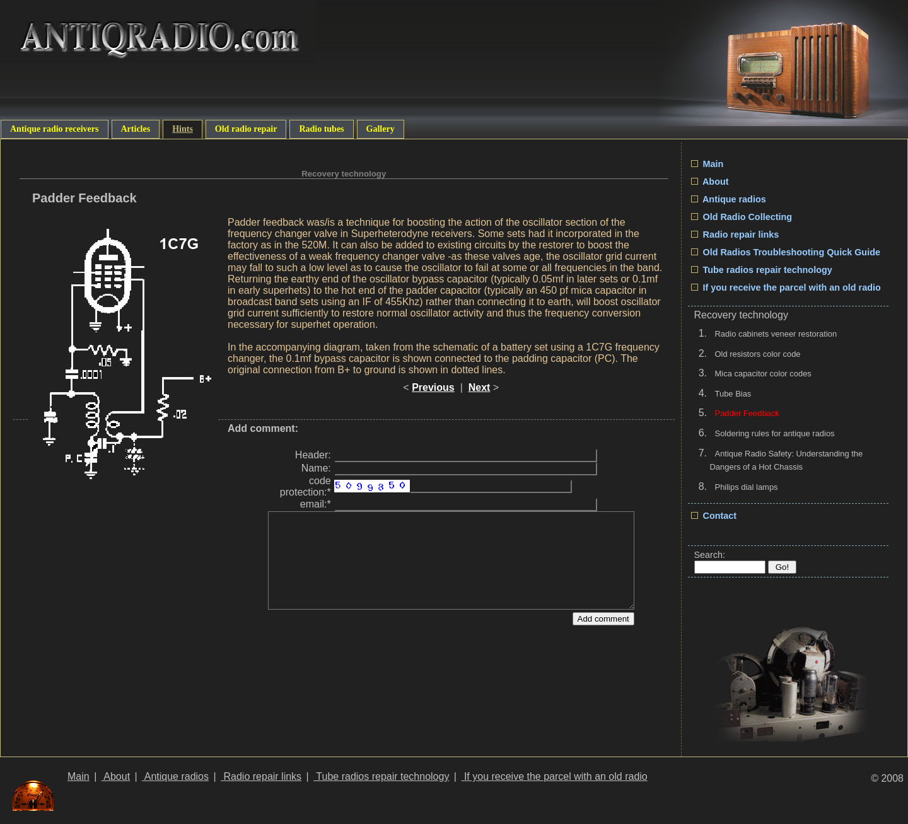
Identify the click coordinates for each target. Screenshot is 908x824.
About (710, 182)
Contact (714, 516)
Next (480, 387)
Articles (136, 129)
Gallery (380, 129)
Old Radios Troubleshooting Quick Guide (785, 252)
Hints (182, 129)
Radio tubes (321, 129)
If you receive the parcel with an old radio (786, 287)
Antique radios (728, 199)
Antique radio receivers (54, 129)
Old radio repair (246, 129)
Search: (710, 555)
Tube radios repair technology (761, 270)
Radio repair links (735, 234)
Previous (433, 387)
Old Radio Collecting (742, 217)
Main (707, 164)
